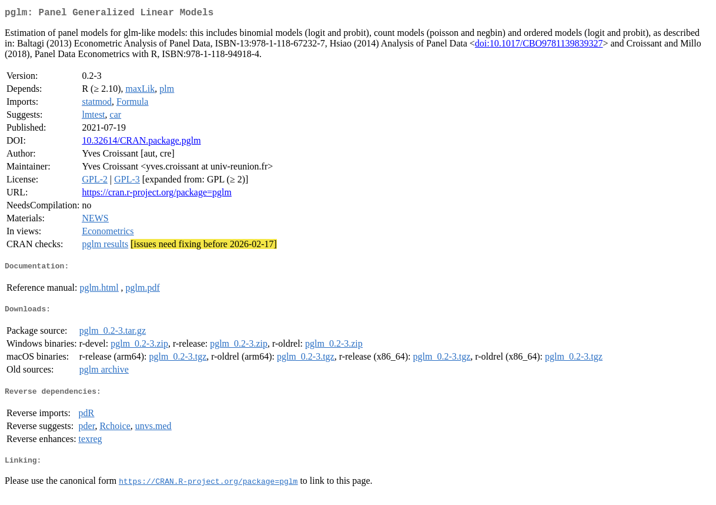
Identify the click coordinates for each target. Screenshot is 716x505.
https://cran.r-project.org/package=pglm (157, 195)
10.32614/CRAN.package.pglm (141, 143)
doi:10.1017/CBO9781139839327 (539, 46)
